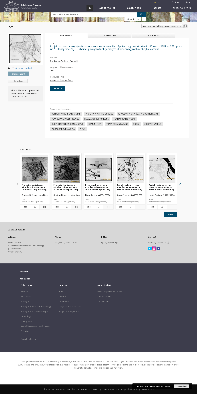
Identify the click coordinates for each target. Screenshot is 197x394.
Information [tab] (109, 35)
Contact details (104, 296)
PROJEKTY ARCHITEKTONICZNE (99, 114)
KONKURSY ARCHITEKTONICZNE (66, 114)
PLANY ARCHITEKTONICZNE (96, 119)
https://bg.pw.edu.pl (157, 242)
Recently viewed (182, 8)
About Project (107, 8)
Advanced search (133, 19)
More (170, 214)
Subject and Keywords (68, 311)
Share (187, 2)
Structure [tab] (153, 35)
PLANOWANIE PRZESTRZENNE (65, 119)
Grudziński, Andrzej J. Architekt (64, 61)
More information (163, 386)
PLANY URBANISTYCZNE (124, 119)
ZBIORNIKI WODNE (152, 124)
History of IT (26, 301)
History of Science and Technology (36, 306)
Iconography (26, 321)
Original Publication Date (70, 306)
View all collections (29, 339)
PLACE (83, 129)
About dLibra (103, 301)
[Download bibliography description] (25, 207)
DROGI (136, 124)
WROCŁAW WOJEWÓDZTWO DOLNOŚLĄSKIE (138, 114)
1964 (52, 70)
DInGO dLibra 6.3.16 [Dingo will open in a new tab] (72, 389)
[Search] (141, 14)
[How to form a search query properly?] (144, 19)
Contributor (64, 301)
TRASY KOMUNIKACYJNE (117, 124)
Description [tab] (66, 35)
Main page (25, 278)
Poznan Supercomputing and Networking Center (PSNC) (128, 389)
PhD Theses (26, 296)
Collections (134, 8)
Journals (24, 291)
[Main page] (89, 8)
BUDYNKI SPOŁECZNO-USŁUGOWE (67, 124)
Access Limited (20, 68)
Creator (62, 296)
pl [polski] (160, 2)
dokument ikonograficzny (61, 80)
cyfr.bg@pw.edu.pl (109, 242)
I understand (181, 386)
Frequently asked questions (109, 291)
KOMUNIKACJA (94, 124)
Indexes (157, 8)
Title (61, 291)
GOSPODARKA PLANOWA (63, 129)
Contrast (175, 2)
